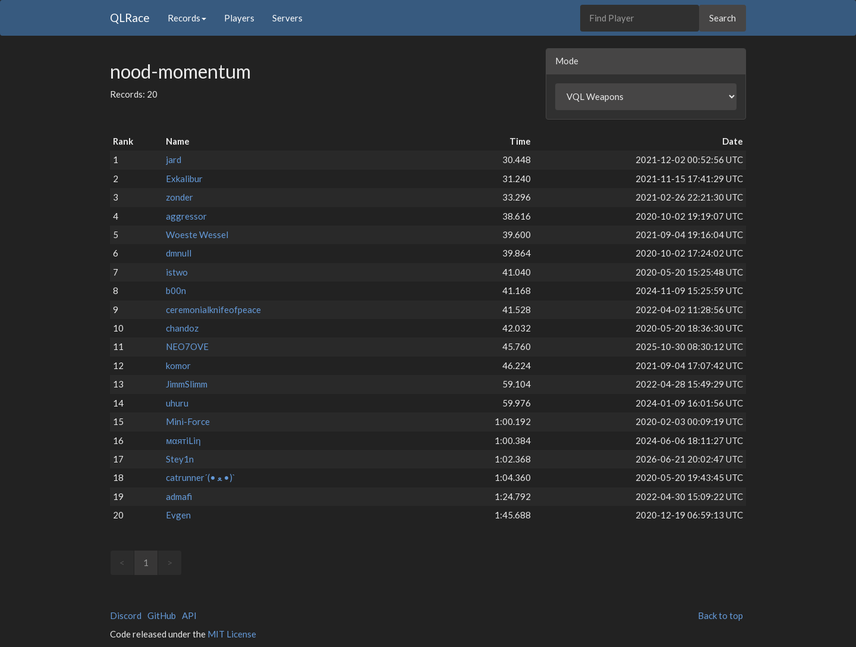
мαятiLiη (183, 440)
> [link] (169, 562)
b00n (176, 290)
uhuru (177, 403)
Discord (125, 615)
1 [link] (146, 562)
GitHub (161, 615)
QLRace (130, 17)
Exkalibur (184, 178)
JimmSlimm (186, 384)
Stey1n (180, 459)
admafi (179, 496)
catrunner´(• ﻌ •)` (200, 477)
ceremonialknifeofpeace (213, 309)
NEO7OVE (187, 346)
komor (178, 365)
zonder (179, 197)
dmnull (178, 253)
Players (239, 17)
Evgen (178, 515)
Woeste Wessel (197, 234)
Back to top (720, 615)
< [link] (122, 562)
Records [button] (187, 17)
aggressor (186, 216)
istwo (177, 272)
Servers (287, 17)
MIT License (231, 634)
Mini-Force (188, 421)
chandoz (182, 328)
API (189, 615)
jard (173, 159)
